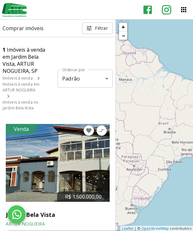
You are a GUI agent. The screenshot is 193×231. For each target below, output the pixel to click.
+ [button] (123, 27)
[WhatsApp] (17, 214)
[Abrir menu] (183, 9)
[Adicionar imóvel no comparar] (101, 130)
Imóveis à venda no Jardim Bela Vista (20, 105)
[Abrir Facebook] (147, 9)
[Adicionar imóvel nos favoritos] (89, 130)
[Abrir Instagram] (166, 9)
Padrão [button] (71, 78)
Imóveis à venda (18, 78)
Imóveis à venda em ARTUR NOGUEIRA (21, 87)
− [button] (123, 35)
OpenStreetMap (155, 228)
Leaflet (127, 228)
